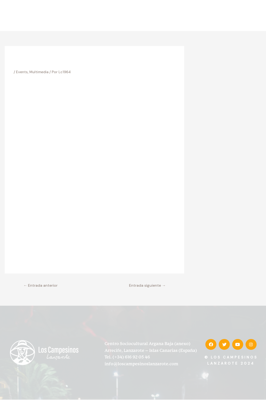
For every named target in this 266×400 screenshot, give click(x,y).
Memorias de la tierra (189, 15)
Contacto (249, 15)
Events (22, 71)
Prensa (226, 15)
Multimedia (40, 71)
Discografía (153, 15)
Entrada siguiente (145, 285)
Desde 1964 (125, 15)
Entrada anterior (42, 285)
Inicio (102, 15)
